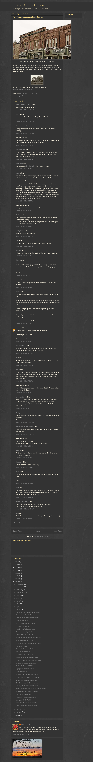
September (20, 592)
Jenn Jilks (19, 163)
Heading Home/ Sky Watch (24, 654)
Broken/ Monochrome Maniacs (26, 663)
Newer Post (17, 531)
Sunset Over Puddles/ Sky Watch (27, 674)
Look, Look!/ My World (23, 700)
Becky (18, 413)
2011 (16, 576)
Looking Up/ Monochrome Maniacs (27, 686)
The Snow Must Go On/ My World (27, 683)
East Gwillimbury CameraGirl (29, 5)
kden (17, 280)
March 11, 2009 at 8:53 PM (24, 393)
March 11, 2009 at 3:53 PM (24, 169)
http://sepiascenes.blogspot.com (22, 89)
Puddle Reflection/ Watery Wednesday (28, 660)
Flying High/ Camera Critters (25, 669)
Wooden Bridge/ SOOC (23, 620)
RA (17, 513)
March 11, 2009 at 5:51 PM (24, 276)
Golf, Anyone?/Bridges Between (26, 705)
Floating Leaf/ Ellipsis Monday (25, 629)
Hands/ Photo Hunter (23, 626)
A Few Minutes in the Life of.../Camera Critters (31, 688)
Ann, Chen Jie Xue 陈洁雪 (24, 426)
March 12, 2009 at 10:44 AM (25, 509)
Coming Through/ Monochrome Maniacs (29, 643)
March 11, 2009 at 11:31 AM (25, 110)
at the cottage (20, 397)
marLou (18, 250)
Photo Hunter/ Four (22, 671)
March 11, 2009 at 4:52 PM (24, 211)
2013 (16, 570)
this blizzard (30, 166)
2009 (16, 581)
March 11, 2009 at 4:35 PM (24, 201)
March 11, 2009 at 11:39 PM (25, 434)
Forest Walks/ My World (23, 615)
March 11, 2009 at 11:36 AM (25, 122)
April (18, 607)
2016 (16, 562)
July (17, 598)
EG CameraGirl (26, 725)
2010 (16, 579)
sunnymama (20, 231)
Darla (17, 472)
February (19, 709)
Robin (18, 450)
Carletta (18, 215)
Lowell (18, 328)
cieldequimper (21, 149)
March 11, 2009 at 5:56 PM (24, 287)
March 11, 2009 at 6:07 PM (24, 324)
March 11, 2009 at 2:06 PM (24, 145)
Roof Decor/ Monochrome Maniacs (27, 618)
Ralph (18, 369)
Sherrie (18, 260)
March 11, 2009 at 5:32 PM (24, 256)
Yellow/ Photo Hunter (23, 652)
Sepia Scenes (22, 96)
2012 (16, 573)
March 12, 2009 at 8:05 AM (24, 483)
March (18, 609)
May (18, 604)
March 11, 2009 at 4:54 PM (24, 226)
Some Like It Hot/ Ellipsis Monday (27, 691)
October (19, 590)
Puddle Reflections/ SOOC (24, 666)
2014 (16, 567)
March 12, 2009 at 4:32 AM (24, 458)
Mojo (17, 173)
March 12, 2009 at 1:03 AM (24, 446)
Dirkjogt (18, 462)
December (20, 584)
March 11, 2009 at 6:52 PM (24, 353)
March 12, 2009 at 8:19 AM (24, 497)
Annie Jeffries (20, 346)
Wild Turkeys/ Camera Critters (26, 623)
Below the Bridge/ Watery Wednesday (28, 637)
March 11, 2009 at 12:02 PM (25, 133)
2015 (16, 564)
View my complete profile (20, 734)
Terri (17, 240)
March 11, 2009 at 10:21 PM (25, 422)
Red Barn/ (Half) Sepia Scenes (26, 697)
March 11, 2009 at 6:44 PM (24, 341)
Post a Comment (19, 523)
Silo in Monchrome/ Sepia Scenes (27, 657)
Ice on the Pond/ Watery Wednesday (28, 612)
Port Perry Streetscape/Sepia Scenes (28, 677)
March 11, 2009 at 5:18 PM (24, 246)
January (19, 712)
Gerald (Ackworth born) (24, 104)
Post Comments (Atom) (41, 536)
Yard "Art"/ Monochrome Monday (26, 703)
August (18, 595)
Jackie (18, 292)
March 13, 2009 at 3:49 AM (24, 519)
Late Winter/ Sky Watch (23, 694)
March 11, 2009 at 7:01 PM (24, 365)
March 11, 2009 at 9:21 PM (24, 408)
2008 (16, 715)
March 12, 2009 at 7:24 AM (24, 467)
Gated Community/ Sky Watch (26, 632)
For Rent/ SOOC (21, 646)
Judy (17, 114)
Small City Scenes (22, 501)
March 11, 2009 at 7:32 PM (24, 381)
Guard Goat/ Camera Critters (25, 649)
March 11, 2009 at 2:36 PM (24, 159)
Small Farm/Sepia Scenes (24, 635)
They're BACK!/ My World (24, 640)
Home (37, 531)
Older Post (57, 531)
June (18, 601)
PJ (17, 357)
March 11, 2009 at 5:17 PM (24, 236)
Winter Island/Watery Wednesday (27, 680)
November (20, 587)
